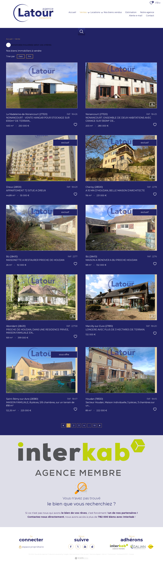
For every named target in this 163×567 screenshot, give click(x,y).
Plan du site (84, 554)
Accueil (72, 12)
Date (21, 56)
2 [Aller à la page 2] (73, 425)
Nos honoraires (74, 554)
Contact (150, 15)
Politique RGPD (122, 554)
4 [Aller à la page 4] (84, 425)
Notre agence (147, 12)
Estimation (131, 12)
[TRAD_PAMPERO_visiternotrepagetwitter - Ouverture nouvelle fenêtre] (77, 546)
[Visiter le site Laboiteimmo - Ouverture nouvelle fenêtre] (81, 558)
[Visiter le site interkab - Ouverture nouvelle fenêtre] (119, 546)
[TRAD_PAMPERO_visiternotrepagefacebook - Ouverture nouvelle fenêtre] (70, 546)
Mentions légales (95, 554)
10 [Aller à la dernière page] (95, 425)
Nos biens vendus (113, 12)
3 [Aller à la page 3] (78, 425)
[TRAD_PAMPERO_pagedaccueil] (33, 22)
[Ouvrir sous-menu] (89, 12)
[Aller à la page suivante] (100, 425)
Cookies (131, 554)
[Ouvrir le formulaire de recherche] (81, 31)
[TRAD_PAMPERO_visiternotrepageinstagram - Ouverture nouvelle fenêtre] (85, 546)
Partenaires (111, 554)
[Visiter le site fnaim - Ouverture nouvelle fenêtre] (150, 547)
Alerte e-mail (135, 15)
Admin (104, 554)
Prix (29, 56)
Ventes (83, 12)
